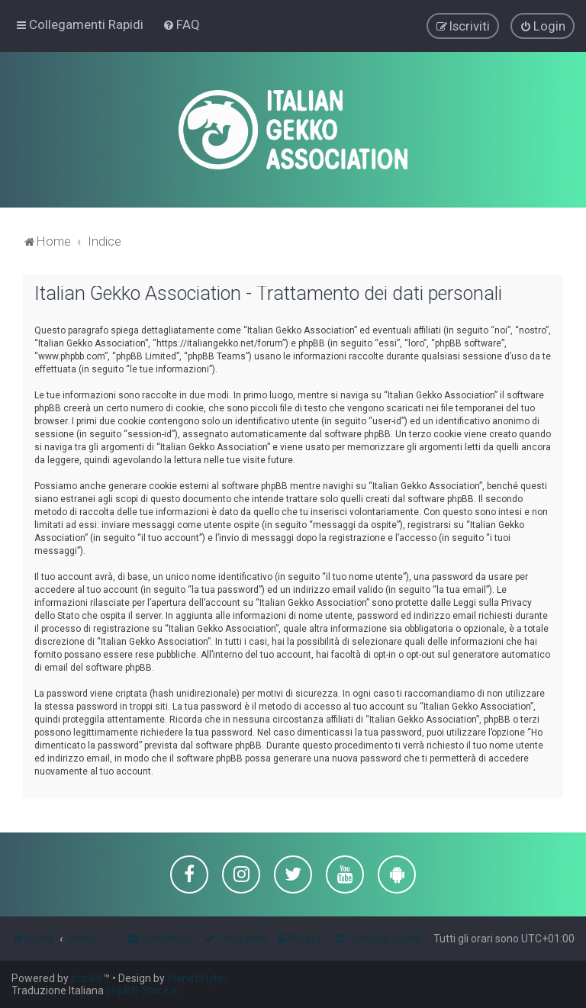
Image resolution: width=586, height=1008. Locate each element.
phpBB (87, 978)
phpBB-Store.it (141, 990)
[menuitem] (181, 24)
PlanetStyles (197, 978)
